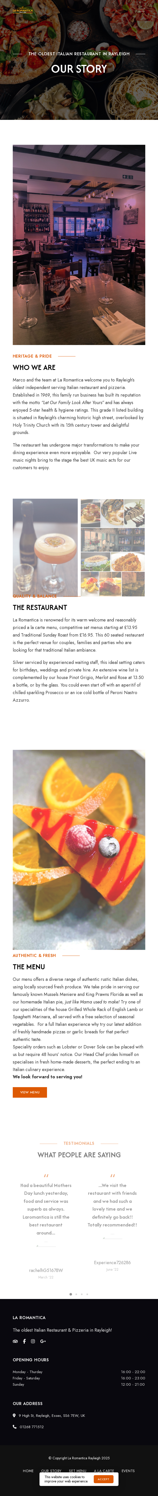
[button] (30, 1092)
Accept (104, 1479)
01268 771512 (28, 1427)
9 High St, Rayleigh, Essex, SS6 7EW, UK (49, 1415)
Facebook (24, 1341)
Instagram (33, 1341)
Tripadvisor (15, 1341)
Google (43, 1341)
